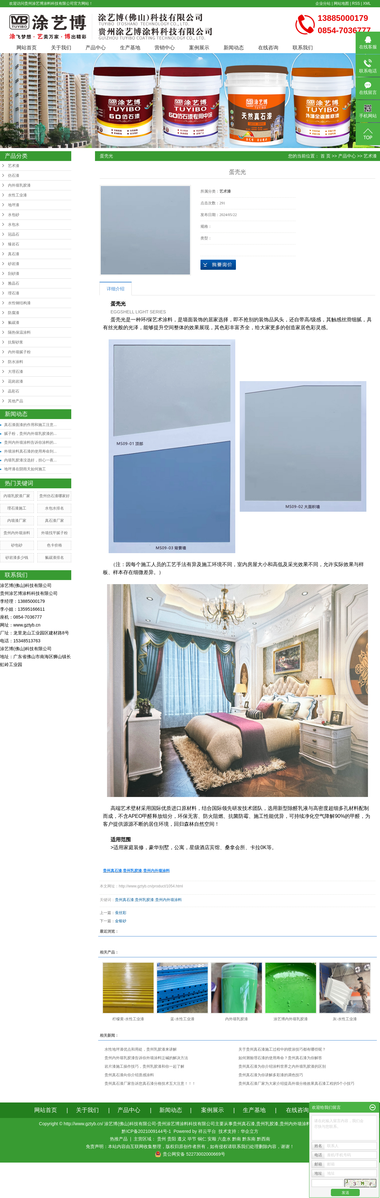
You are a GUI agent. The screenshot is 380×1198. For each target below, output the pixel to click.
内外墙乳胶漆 (19, 185)
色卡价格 (54, 545)
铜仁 (202, 1138)
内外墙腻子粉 (19, 352)
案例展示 (199, 47)
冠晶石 (13, 234)
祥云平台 (207, 1131)
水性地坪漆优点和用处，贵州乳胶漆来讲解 (140, 1049)
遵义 (181, 1138)
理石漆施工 (16, 508)
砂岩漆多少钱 (16, 557)
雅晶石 (13, 283)
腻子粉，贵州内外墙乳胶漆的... (30, 433)
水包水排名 (54, 508)
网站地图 (341, 3)
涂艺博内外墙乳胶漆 (291, 1019)
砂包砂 (16, 545)
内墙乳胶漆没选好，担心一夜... (30, 460)
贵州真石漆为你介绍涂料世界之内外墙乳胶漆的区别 (282, 1066)
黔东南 (249, 1138)
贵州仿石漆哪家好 (54, 496)
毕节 (191, 1138)
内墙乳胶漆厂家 (16, 496)
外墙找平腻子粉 (54, 533)
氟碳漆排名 (54, 557)
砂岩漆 (13, 264)
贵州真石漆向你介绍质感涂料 (129, 1075)
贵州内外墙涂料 (16, 533)
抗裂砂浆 (15, 342)
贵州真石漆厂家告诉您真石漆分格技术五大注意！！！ (150, 1083)
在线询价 (218, 265)
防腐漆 (13, 313)
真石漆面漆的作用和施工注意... (30, 425)
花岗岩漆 (15, 381)
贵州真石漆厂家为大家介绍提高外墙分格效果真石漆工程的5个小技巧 (296, 1083)
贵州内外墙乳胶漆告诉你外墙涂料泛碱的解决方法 (146, 1058)
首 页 (325, 155)
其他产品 (15, 401)
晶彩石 (13, 391)
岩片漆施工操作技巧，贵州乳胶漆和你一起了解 (144, 1066)
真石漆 (13, 254)
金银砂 (120, 921)
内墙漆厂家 (16, 520)
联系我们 (303, 47)
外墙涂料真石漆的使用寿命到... (30, 451)
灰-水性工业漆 (345, 1019)
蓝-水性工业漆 (182, 1019)
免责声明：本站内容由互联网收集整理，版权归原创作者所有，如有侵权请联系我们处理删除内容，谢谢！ (190, 1146)
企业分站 (323, 3)
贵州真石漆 (124, 900)
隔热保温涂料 (19, 332)
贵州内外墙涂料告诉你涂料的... (30, 442)
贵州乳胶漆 (144, 900)
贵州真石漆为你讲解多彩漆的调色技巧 (270, 1075)
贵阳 (171, 1138)
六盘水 (224, 1138)
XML (367, 3)
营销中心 (165, 47)
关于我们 (61, 47)
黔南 (236, 1138)
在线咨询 (268, 47)
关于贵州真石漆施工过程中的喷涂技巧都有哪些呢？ (282, 1049)
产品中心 (96, 47)
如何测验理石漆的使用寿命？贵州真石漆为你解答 (280, 1058)
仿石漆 (13, 175)
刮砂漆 (13, 273)
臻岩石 (13, 244)
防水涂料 (15, 362)
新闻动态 (234, 47)
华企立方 (249, 1131)
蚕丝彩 (120, 913)
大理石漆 (15, 371)
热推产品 (119, 1138)
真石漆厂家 (54, 520)
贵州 (161, 1138)
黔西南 (263, 1138)
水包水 (13, 224)
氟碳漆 (13, 322)
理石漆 (13, 293)
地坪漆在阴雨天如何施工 (25, 469)
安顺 (211, 1138)
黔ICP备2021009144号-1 (146, 1131)
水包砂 (13, 215)
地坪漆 (13, 205)
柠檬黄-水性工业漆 (128, 1019)
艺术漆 (13, 166)
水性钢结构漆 (19, 303)
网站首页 (26, 47)
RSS (356, 3)
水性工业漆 (17, 195)
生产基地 (130, 47)
